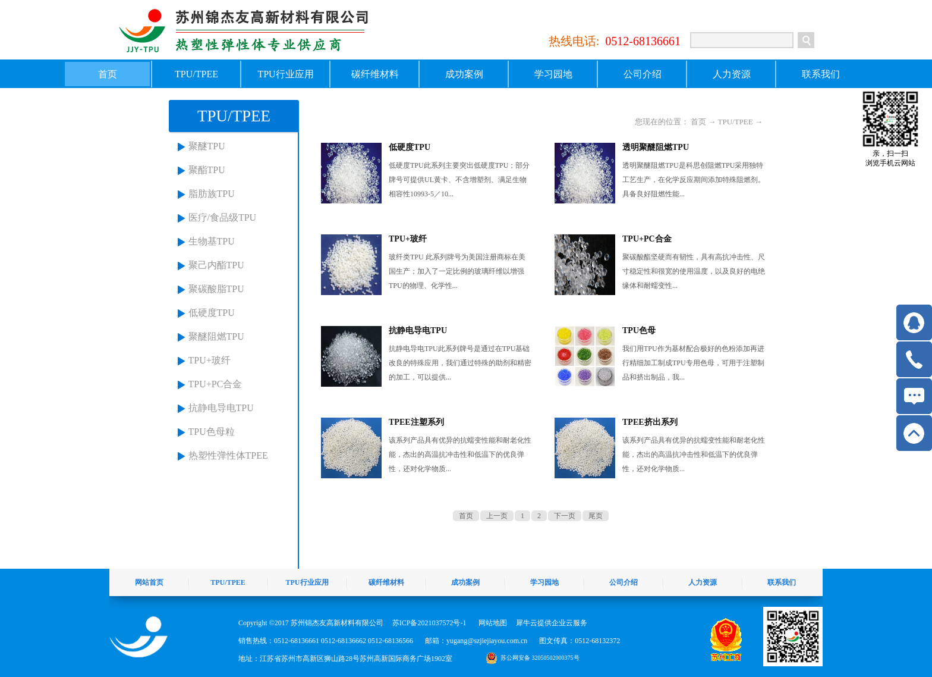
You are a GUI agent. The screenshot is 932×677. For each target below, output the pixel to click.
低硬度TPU (211, 313)
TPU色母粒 (211, 432)
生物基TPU (211, 241)
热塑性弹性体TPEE (228, 455)
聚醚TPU (206, 146)
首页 (107, 74)
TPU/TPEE (735, 121)
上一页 (497, 516)
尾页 (595, 516)
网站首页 (149, 582)
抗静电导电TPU (221, 408)
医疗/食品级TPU (222, 217)
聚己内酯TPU (216, 265)
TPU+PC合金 (215, 384)
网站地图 (491, 623)
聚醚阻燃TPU (216, 336)
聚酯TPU (206, 170)
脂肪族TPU (211, 194)
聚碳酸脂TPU (216, 289)
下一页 (564, 516)
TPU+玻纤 (209, 360)
